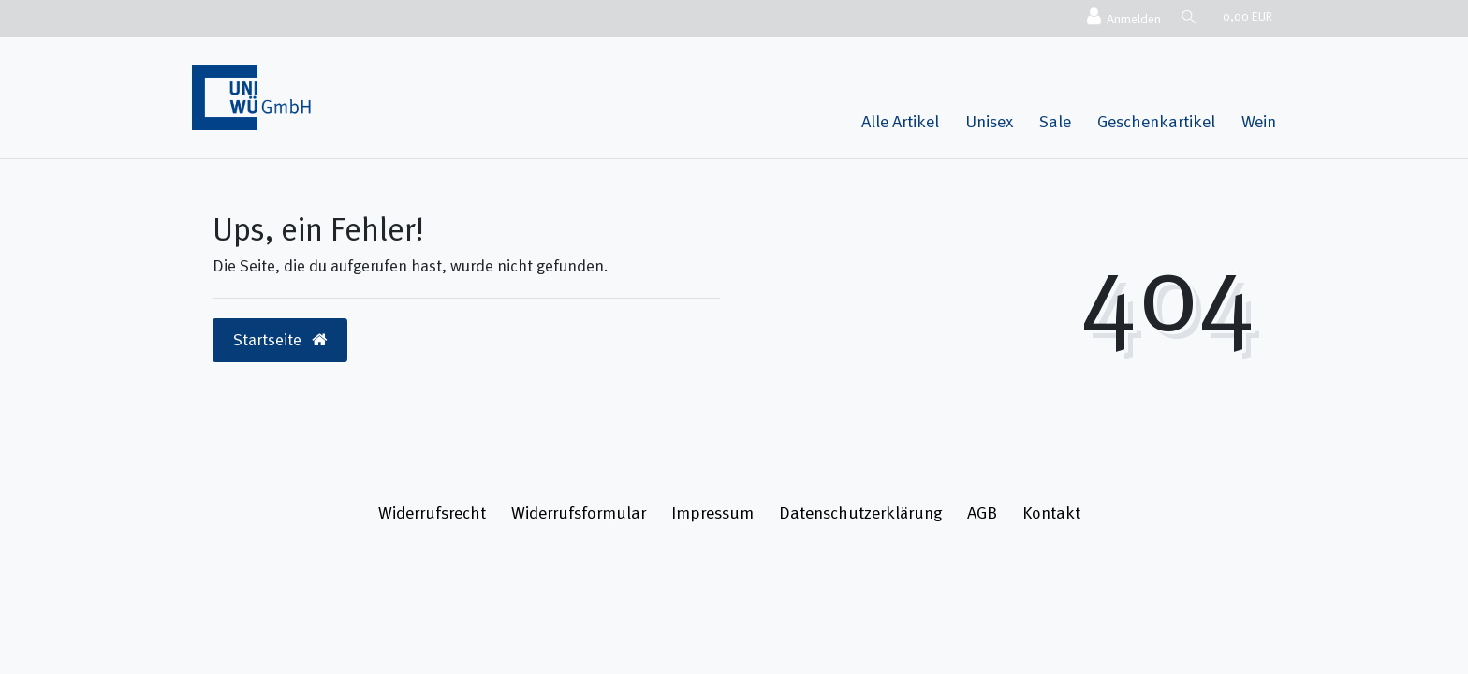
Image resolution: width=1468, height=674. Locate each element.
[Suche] (1187, 16)
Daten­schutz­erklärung (860, 512)
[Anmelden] (1120, 18)
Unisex (989, 121)
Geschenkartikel (1156, 121)
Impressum (712, 512)
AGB (982, 512)
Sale (1055, 121)
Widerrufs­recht (432, 512)
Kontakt (1051, 512)
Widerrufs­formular (578, 512)
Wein (1258, 121)
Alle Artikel (900, 121)
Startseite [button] (280, 339)
